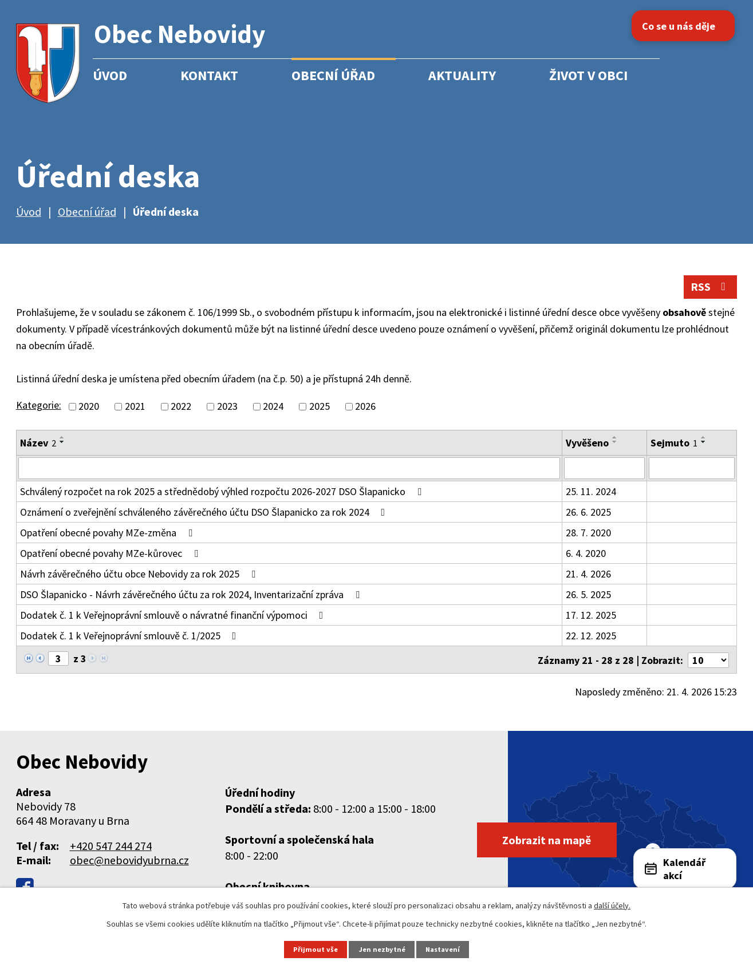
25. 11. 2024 (591, 492)
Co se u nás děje (680, 26)
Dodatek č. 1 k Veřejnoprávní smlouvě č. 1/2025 (130, 636)
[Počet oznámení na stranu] (708, 659)
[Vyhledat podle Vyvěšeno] (604, 469)
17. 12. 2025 (591, 615)
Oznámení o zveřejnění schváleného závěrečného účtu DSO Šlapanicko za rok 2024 (205, 512)
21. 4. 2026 (588, 574)
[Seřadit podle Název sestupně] (62, 442)
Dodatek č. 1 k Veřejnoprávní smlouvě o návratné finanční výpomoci (174, 615)
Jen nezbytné (381, 949)
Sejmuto (674, 443)
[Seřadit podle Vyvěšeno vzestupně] (615, 438)
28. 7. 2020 (588, 533)
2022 (181, 407)
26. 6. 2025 (588, 512)
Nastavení (442, 949)
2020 (88, 407)
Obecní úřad (333, 75)
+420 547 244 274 (111, 845)
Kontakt (209, 75)
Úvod (110, 75)
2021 (135, 407)
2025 (319, 407)
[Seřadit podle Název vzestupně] (62, 438)
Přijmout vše (315, 949)
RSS (710, 287)
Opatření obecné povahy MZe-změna (108, 533)
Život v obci (588, 75)
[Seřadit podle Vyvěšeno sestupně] (615, 442)
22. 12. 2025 (591, 636)
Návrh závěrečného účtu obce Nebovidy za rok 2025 (140, 574)
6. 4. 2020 (586, 553)
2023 (227, 407)
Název (38, 443)
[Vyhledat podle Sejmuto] (692, 469)
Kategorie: (38, 406)
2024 (273, 407)
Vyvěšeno (587, 443)
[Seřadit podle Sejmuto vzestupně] (703, 438)
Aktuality (462, 75)
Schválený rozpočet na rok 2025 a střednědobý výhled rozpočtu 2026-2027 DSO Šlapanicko (223, 492)
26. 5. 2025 (588, 595)
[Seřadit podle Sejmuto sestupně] (703, 442)
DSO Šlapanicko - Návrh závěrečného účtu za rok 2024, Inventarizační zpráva (192, 595)
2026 (365, 407)
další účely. (612, 905)
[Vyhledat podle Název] (289, 469)
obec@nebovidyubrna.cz (129, 859)
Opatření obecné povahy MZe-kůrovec (111, 553)
